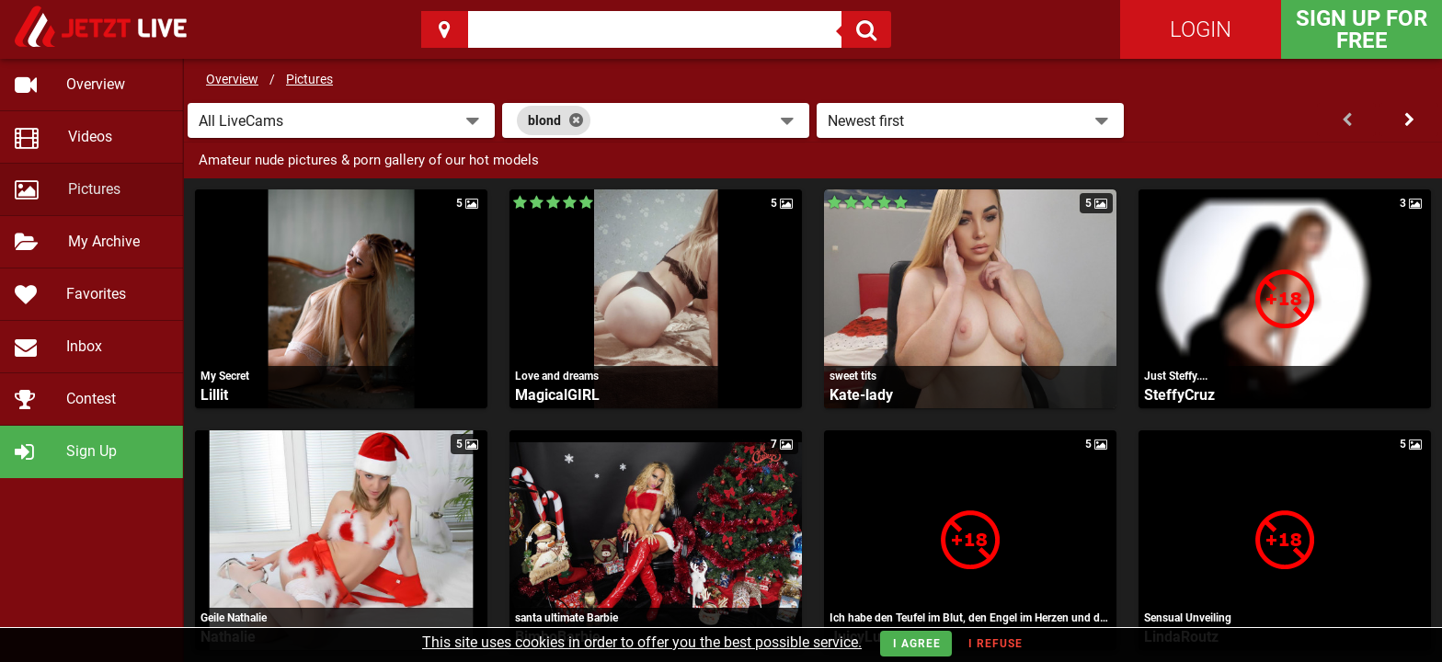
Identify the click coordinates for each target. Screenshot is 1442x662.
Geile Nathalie (233, 617)
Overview (232, 79)
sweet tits (853, 376)
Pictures (309, 79)
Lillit (214, 395)
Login (1200, 29)
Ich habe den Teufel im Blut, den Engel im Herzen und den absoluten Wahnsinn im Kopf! (970, 617)
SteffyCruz (1179, 395)
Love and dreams (557, 376)
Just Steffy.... (1175, 376)
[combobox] (655, 120)
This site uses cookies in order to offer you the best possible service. (642, 642)
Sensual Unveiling (1187, 617)
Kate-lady (861, 395)
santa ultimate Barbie (566, 617)
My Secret (224, 376)
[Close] (576, 120)
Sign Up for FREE (1361, 29)
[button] (341, 120)
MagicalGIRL (557, 395)
